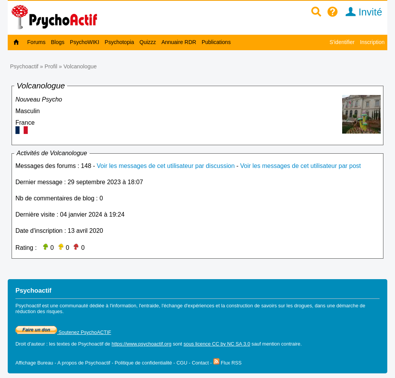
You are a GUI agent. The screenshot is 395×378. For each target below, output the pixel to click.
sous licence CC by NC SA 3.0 (217, 344)
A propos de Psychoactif (83, 363)
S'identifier (341, 42)
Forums (36, 42)
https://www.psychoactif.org (141, 344)
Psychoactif (24, 66)
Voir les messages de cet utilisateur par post (300, 166)
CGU (181, 363)
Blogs (57, 42)
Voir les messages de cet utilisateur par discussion (166, 166)
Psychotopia (119, 42)
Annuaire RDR (178, 42)
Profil (51, 66)
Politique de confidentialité (143, 363)
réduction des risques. (39, 311)
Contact (200, 363)
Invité (361, 12)
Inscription (372, 42)
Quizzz (148, 42)
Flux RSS (227, 363)
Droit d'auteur (30, 344)
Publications (216, 42)
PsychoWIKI (84, 42)
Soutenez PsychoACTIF (63, 332)
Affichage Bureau (34, 363)
